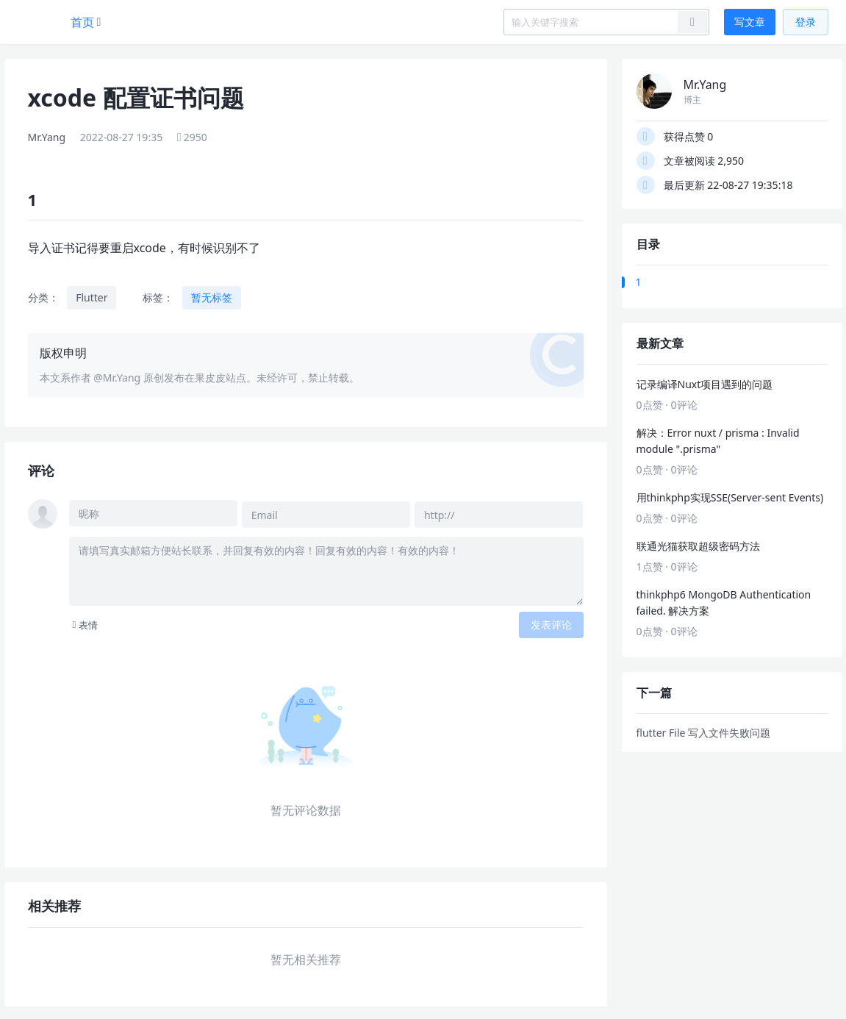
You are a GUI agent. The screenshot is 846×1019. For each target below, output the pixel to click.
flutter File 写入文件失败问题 (704, 733)
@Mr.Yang (116, 378)
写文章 (749, 22)
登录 (805, 22)
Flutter (91, 297)
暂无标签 (211, 297)
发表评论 (551, 622)
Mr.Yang (47, 137)
